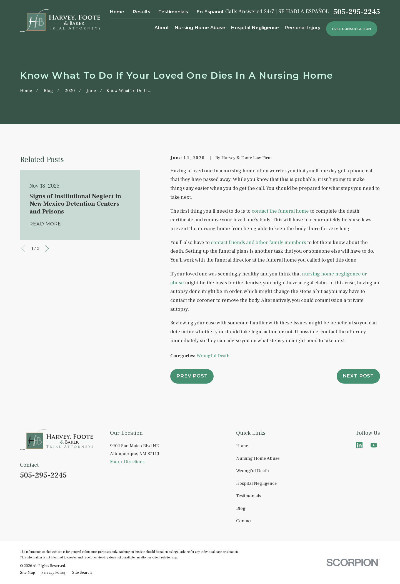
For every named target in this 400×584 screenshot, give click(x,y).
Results (141, 11)
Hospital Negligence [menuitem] (255, 27)
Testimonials (173, 11)
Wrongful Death (213, 356)
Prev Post (192, 376)
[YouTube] (374, 445)
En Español (209, 11)
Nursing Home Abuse (257, 458)
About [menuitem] (161, 27)
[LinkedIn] (359, 445)
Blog (241, 508)
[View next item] (47, 248)
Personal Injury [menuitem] (302, 27)
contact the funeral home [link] (280, 211)
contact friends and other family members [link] (258, 242)
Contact (244, 521)
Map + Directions (127, 461)
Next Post (358, 376)
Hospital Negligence (256, 483)
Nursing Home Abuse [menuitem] (199, 27)
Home (117, 11)
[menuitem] (27, 572)
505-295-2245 (356, 12)
